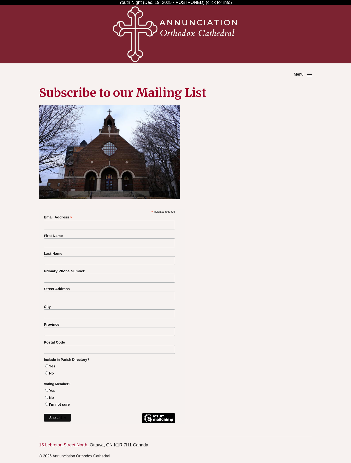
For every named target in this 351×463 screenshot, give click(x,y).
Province (51, 324)
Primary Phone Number (64, 271)
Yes (52, 366)
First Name (53, 236)
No (51, 373)
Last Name (53, 253)
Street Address (57, 289)
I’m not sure (59, 404)
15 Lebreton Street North (63, 445)
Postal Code (54, 342)
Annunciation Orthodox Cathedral (81, 456)
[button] (303, 74)
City (47, 307)
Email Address (58, 217)
